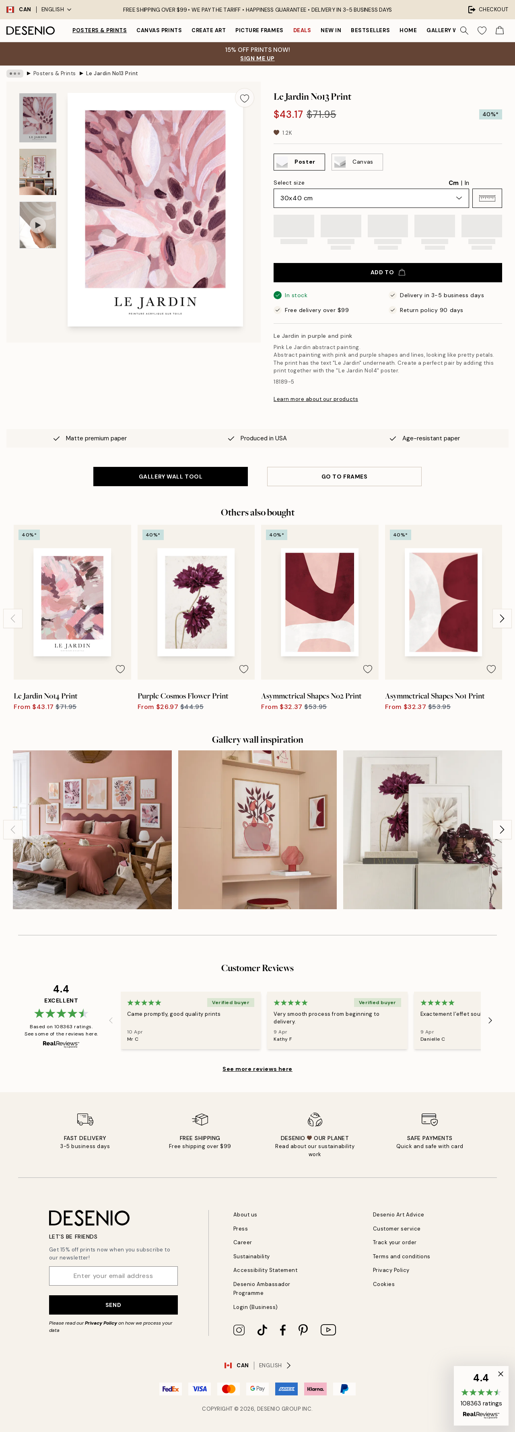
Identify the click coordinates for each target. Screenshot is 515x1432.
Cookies (384, 1284)
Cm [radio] (454, 183)
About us (245, 1214)
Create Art (209, 30)
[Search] (464, 30)
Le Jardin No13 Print (112, 73)
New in (331, 30)
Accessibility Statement (265, 1270)
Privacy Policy (101, 1323)
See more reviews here (257, 1068)
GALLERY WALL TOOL (171, 476)
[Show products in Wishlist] (482, 30)
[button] (487, 198)
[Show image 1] (37, 118)
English (56, 9)
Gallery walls (449, 30)
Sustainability (251, 1256)
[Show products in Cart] (500, 30)
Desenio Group (279, 1408)
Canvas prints (159, 30)
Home (408, 30)
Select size (289, 182)
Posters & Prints (99, 30)
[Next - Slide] (502, 618)
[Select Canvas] (357, 162)
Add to (388, 272)
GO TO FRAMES (344, 476)
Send (113, 1305)
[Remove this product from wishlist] (244, 97)
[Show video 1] (37, 225)
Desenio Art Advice (398, 1214)
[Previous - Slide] (13, 618)
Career (242, 1242)
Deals (302, 30)
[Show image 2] (37, 172)
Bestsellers (370, 30)
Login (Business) (255, 1307)
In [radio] (467, 183)
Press (240, 1228)
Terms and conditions (402, 1256)
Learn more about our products (316, 399)
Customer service (397, 1228)
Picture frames (259, 30)
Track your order (395, 1242)
